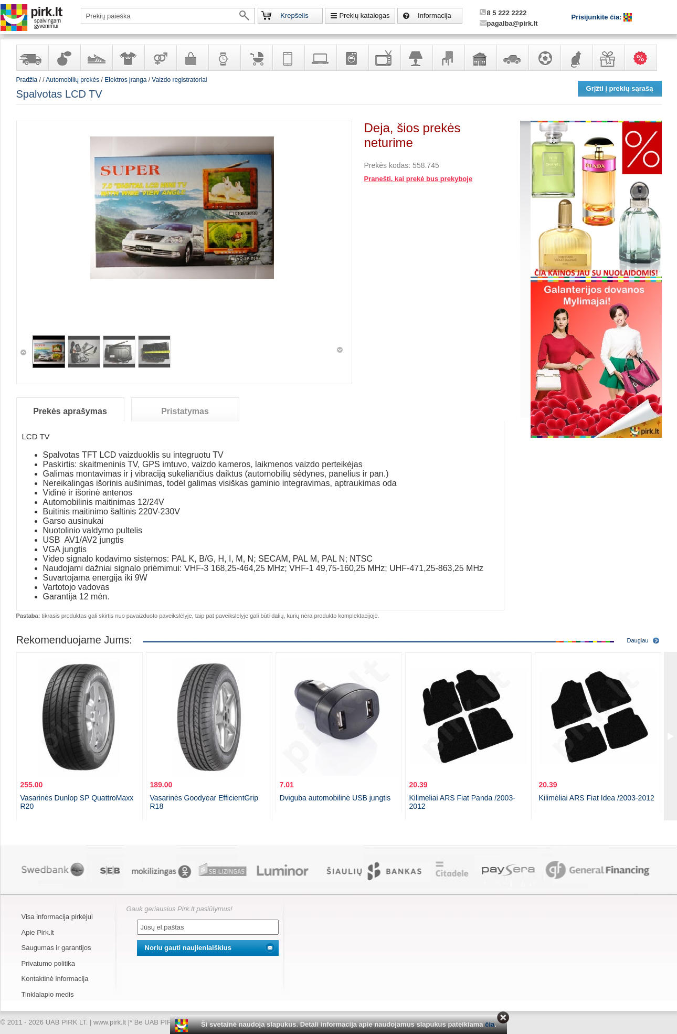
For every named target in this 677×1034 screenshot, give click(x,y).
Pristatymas (185, 411)
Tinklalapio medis (48, 994)
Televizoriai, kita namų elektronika (384, 57)
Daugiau (638, 640)
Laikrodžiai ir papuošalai (224, 57)
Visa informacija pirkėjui (57, 917)
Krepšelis (294, 15)
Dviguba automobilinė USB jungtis (335, 798)
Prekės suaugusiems (160, 57)
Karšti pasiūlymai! (644, 57)
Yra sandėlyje (32, 57)
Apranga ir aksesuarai (128, 57)
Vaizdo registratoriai (179, 79)
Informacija (434, 15)
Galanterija (192, 57)
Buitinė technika (352, 57)
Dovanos (608, 57)
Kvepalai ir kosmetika (64, 57)
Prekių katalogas (364, 15)
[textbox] (168, 16)
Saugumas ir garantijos (56, 948)
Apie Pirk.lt (38, 932)
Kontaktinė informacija (55, 979)
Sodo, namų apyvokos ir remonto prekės (480, 57)
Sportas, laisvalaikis (544, 57)
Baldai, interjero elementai (448, 57)
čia (489, 1024)
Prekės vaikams (256, 57)
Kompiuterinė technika (320, 57)
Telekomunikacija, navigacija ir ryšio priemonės (288, 57)
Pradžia (27, 79)
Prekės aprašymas (70, 411)
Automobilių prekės (512, 57)
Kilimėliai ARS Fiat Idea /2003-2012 (596, 798)
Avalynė (96, 57)
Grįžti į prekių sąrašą (619, 88)
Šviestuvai (416, 57)
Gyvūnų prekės (576, 57)
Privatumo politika (49, 963)
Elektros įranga (125, 79)
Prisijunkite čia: (598, 17)
